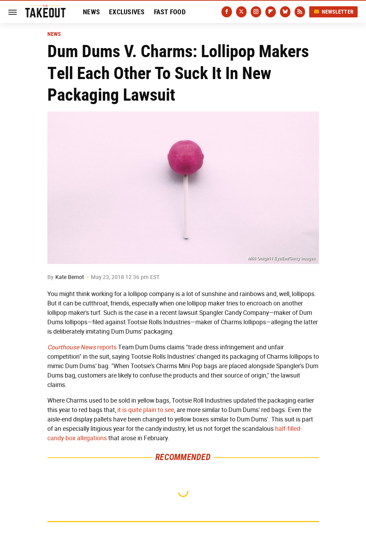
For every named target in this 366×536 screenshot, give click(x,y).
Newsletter (333, 11)
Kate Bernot (69, 277)
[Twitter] (241, 11)
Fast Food (170, 12)
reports (82, 347)
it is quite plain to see (145, 410)
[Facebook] (226, 11)
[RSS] (300, 11)
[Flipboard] (270, 11)
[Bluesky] (285, 11)
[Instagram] (256, 11)
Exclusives (127, 12)
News (91, 12)
